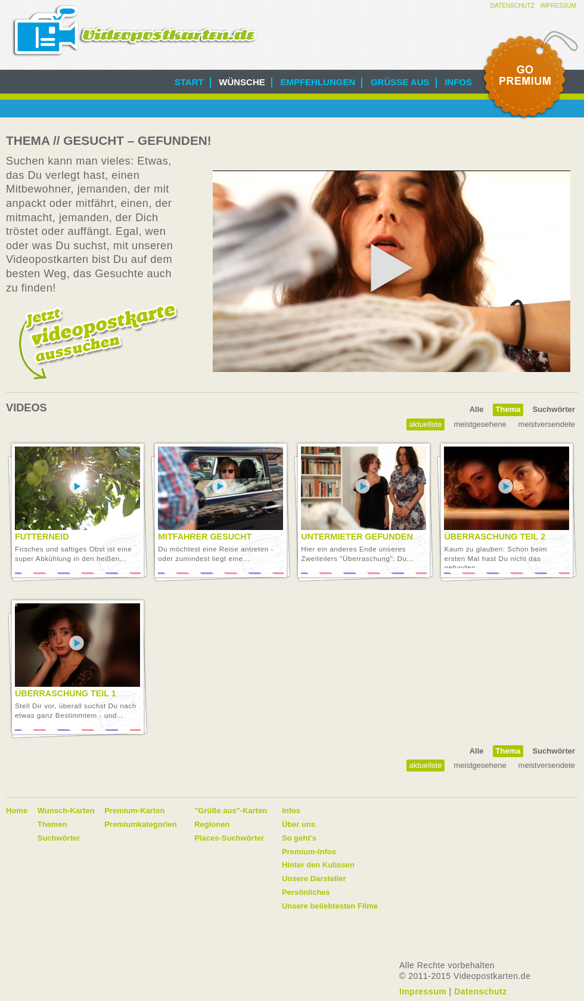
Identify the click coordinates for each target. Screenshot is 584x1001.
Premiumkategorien (140, 824)
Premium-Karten (134, 810)
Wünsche (242, 82)
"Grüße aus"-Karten (230, 810)
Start (189, 82)
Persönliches (306, 892)
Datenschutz (512, 5)
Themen (52, 824)
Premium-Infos (309, 851)
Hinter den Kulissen (318, 864)
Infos (458, 82)
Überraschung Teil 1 (65, 693)
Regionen (211, 824)
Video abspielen (77, 486)
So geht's (299, 837)
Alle (477, 409)
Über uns (298, 824)
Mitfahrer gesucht (204, 536)
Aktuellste (425, 424)
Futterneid (42, 536)
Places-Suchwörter (229, 837)
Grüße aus (400, 82)
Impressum (558, 5)
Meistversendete (546, 424)
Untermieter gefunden (356, 536)
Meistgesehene (479, 424)
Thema (508, 409)
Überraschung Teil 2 (494, 536)
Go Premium (529, 75)
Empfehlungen (317, 82)
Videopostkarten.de (134, 31)
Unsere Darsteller (314, 878)
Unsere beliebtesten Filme (330, 905)
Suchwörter (553, 409)
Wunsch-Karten (66, 810)
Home (16, 810)
